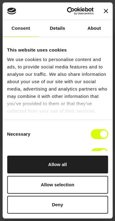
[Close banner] (106, 11)
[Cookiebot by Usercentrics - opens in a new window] (70, 11)
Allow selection (57, 184)
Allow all (57, 164)
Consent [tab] (20, 28)
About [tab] (94, 28)
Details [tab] (57, 28)
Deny (57, 204)
